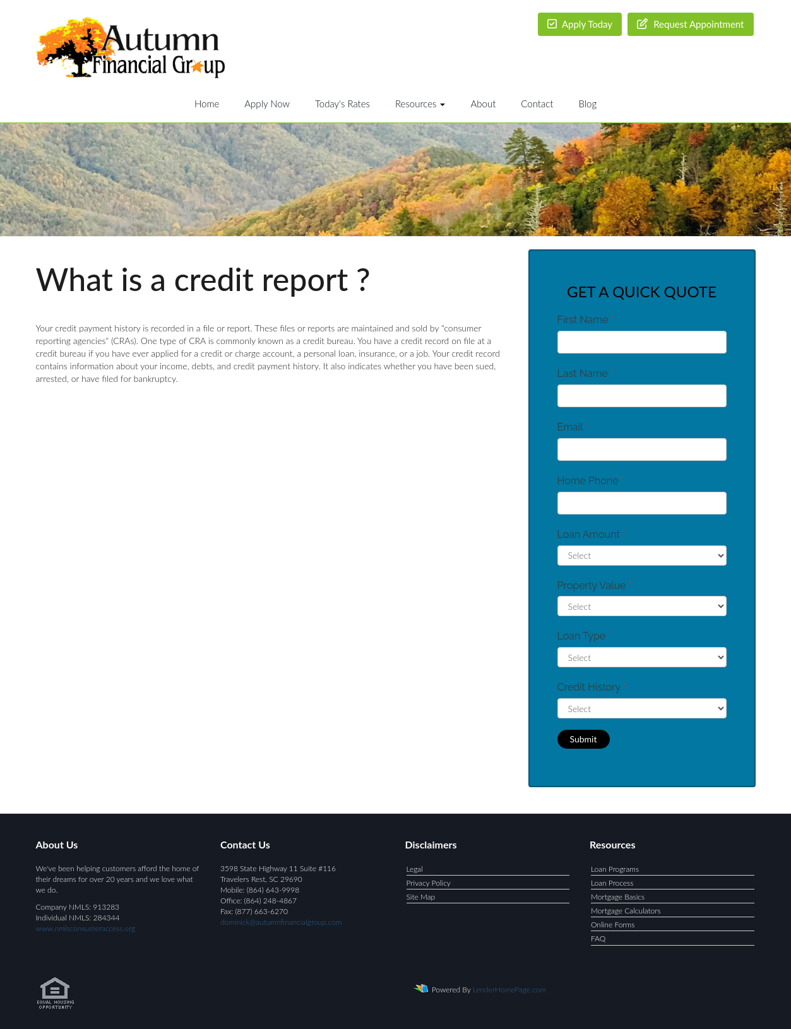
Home (206, 103)
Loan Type (584, 636)
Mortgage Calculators (626, 910)
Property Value (594, 586)
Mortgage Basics (618, 896)
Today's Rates (342, 103)
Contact (537, 103)
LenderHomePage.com (509, 989)
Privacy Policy (429, 883)
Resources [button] (420, 103)
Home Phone (590, 481)
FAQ (598, 938)
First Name (585, 320)
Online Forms (612, 924)
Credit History (591, 687)
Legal (415, 869)
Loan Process (612, 883)
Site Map (421, 896)
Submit (583, 739)
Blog (587, 103)
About (483, 103)
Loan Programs (615, 869)
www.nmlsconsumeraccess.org (86, 928)
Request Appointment (690, 24)
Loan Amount (591, 534)
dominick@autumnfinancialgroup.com (281, 922)
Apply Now (267, 103)
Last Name (585, 373)
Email (573, 427)
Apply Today (580, 24)
